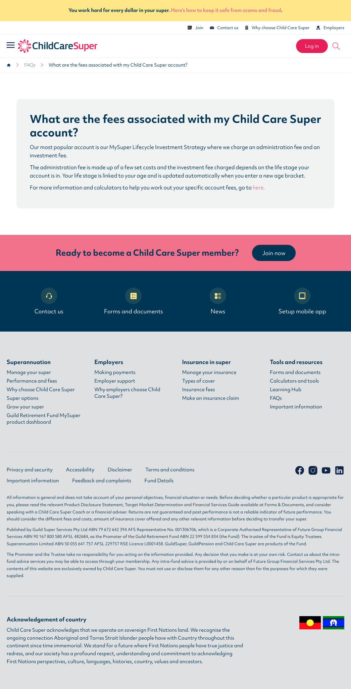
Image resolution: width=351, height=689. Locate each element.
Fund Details (159, 480)
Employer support (114, 381)
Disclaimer (120, 469)
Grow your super (25, 406)
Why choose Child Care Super (277, 27)
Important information (296, 406)
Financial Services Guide (216, 504)
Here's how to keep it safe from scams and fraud (226, 10)
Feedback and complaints (101, 480)
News (218, 301)
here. (259, 187)
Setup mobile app (302, 301)
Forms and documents (133, 301)
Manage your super (29, 372)
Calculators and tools (294, 381)
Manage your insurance (209, 372)
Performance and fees (32, 381)
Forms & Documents (284, 504)
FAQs (29, 65)
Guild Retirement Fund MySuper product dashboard (43, 418)
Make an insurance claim (210, 398)
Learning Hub (285, 389)
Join (195, 27)
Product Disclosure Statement (93, 504)
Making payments (114, 372)
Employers (330, 27)
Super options (22, 398)
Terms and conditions (169, 469)
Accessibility (80, 469)
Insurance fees (198, 389)
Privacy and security (30, 469)
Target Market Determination (154, 504)
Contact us (224, 27)
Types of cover (198, 381)
